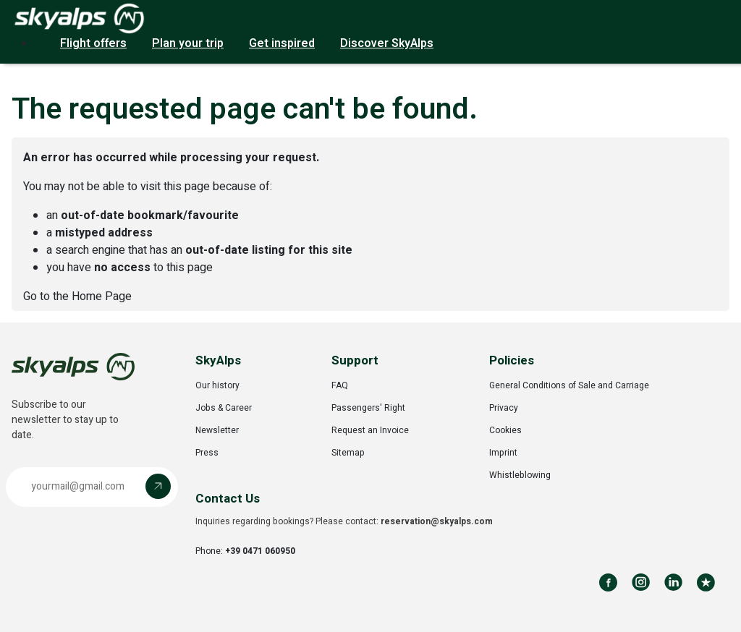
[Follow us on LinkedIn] (673, 582)
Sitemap (348, 452)
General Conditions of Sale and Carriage (569, 385)
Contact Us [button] (227, 499)
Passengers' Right (368, 407)
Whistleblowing (520, 475)
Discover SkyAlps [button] (386, 43)
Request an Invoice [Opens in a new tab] (370, 430)
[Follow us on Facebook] (608, 582)
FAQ (339, 385)
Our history (217, 385)
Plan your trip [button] (188, 43)
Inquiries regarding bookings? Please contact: (344, 521)
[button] (92, 487)
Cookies (505, 430)
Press (207, 452)
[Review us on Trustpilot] (706, 582)
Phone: (245, 551)
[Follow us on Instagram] (641, 582)
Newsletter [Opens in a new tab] (217, 430)
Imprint (503, 452)
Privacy (503, 407)
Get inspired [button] (282, 43)
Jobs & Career (223, 407)
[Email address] (79, 486)
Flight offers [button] (93, 43)
